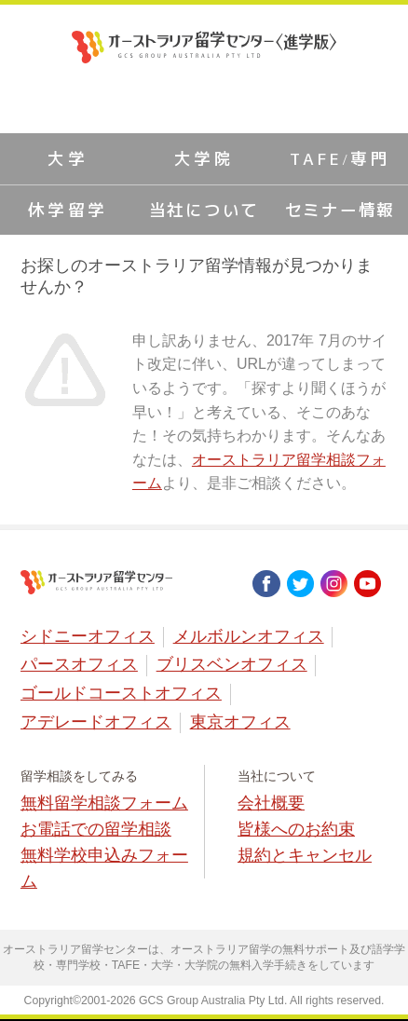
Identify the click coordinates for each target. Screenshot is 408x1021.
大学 (68, 158)
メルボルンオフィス (248, 636)
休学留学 (68, 210)
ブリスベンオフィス (231, 664)
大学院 (204, 158)
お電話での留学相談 (95, 829)
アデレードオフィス (95, 722)
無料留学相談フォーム (104, 803)
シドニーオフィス (87, 636)
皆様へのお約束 (296, 829)
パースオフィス (79, 664)
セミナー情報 (340, 210)
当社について (204, 210)
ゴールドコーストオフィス (121, 693)
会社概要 (271, 803)
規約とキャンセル (305, 855)
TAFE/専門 (340, 158)
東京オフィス (240, 722)
